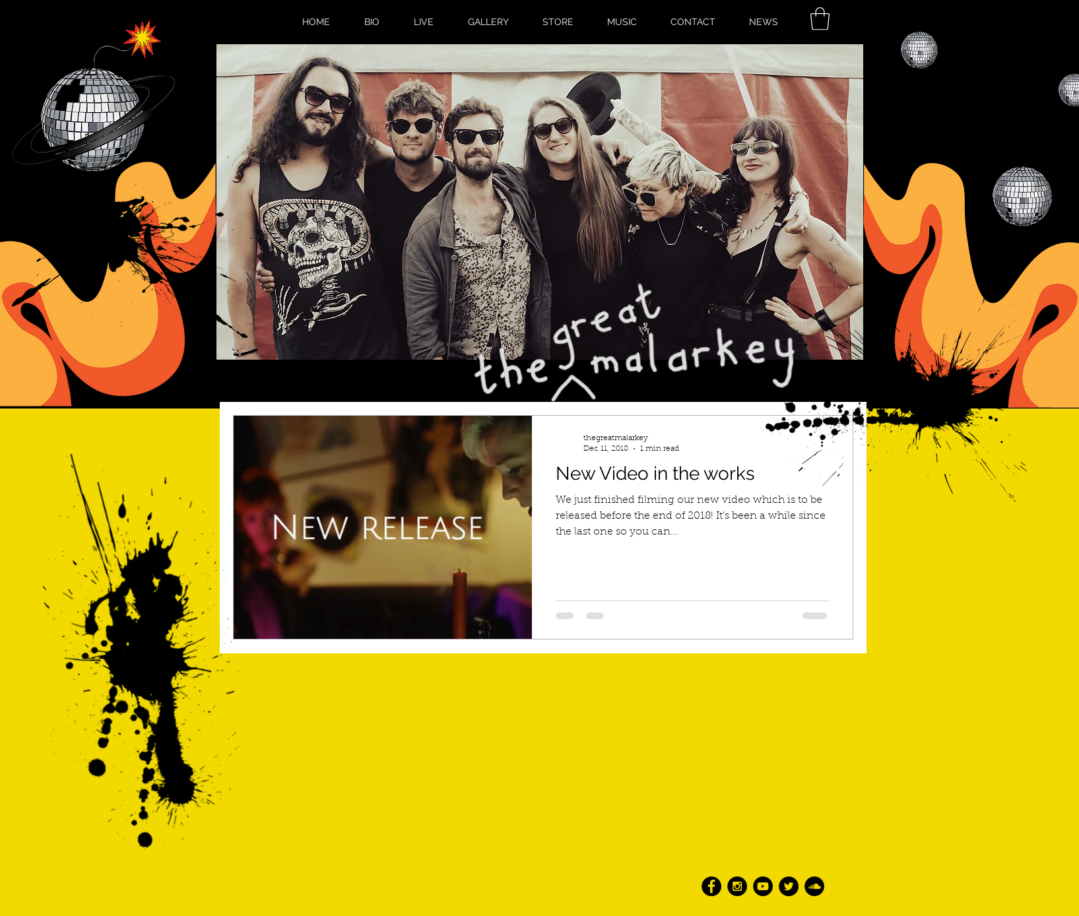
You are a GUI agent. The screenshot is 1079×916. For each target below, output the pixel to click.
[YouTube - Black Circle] (763, 886)
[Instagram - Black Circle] (737, 886)
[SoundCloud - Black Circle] (814, 886)
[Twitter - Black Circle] (789, 886)
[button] (820, 18)
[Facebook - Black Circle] (711, 886)
